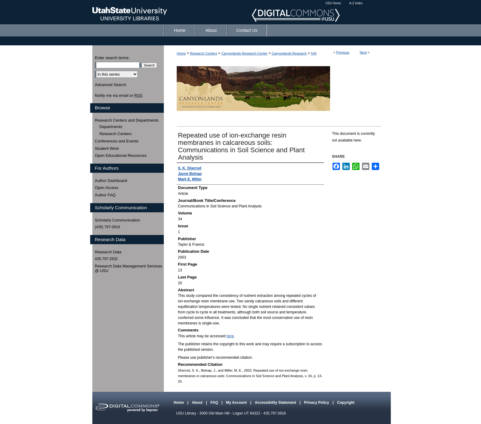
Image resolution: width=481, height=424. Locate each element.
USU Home (333, 3)
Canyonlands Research (289, 53)
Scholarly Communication (117, 220)
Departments (110, 126)
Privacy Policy (317, 402)
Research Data (108, 252)
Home (181, 53)
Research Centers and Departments (127, 120)
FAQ (214, 402)
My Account (237, 402)
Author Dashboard (111, 180)
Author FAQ (105, 195)
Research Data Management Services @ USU (128, 268)
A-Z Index (356, 3)
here (230, 336)
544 (314, 53)
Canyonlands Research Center (244, 53)
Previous (342, 52)
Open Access (106, 187)
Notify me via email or (118, 95)
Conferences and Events (116, 141)
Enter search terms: (112, 57)
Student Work (107, 148)
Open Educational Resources (121, 155)
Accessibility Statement (276, 402)
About (197, 402)
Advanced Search (110, 84)
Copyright (346, 402)
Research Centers (203, 53)
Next (363, 52)
